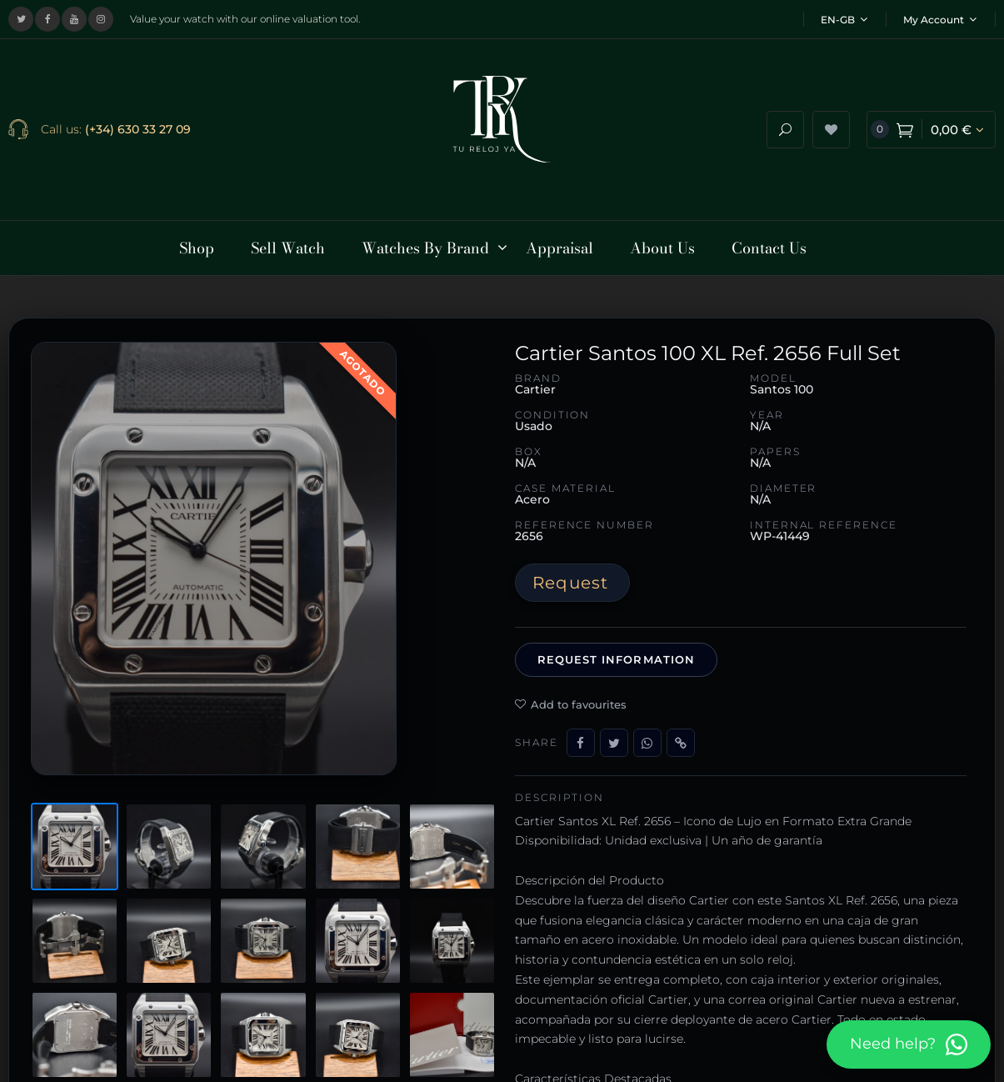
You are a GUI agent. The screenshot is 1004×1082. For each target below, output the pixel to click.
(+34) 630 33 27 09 (138, 119)
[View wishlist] (831, 119)
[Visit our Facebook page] (47, 19)
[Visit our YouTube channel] (74, 19)
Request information (616, 639)
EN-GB (844, 19)
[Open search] (785, 119)
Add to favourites (571, 683)
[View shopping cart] (931, 119)
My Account (940, 19)
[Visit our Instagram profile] (100, 19)
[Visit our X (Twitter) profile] (20, 19)
